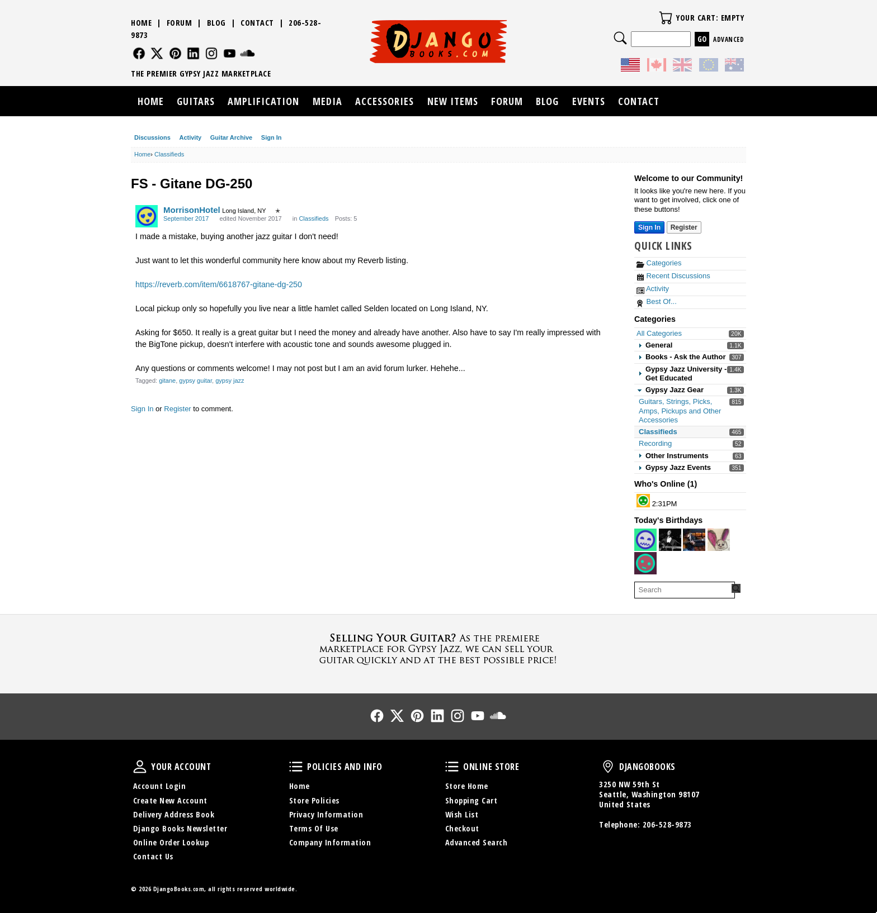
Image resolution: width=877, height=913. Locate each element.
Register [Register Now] (684, 227)
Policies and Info (296, 767)
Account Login (159, 786)
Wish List (462, 814)
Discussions (152, 137)
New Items (452, 101)
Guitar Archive (231, 137)
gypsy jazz (229, 380)
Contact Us (153, 856)
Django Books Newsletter (180, 828)
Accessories (384, 101)
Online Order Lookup (171, 842)
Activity (190, 137)
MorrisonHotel (191, 210)
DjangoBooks (608, 767)
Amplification (263, 101)
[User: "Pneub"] (645, 540)
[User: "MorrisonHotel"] (146, 216)
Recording (655, 443)
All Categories (659, 333)
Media (327, 101)
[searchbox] (684, 590)
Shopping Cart (471, 800)
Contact (257, 22)
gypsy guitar (195, 380)
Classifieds (658, 431)
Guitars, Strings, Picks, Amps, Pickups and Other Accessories (680, 410)
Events (588, 101)
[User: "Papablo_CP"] (694, 540)
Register (177, 409)
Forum (179, 22)
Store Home (466, 786)
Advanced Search (476, 842)
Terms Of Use (313, 828)
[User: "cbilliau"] (719, 540)
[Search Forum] (736, 588)
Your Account (140, 767)
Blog (216, 22)
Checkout (462, 828)
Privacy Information (326, 814)
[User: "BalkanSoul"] (670, 540)
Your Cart (666, 18)
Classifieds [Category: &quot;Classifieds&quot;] (313, 218)
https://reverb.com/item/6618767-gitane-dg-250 (218, 284)
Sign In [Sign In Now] (649, 227)
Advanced (728, 39)
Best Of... (656, 301)
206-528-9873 (667, 824)
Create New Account (170, 800)
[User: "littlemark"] (643, 500)
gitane (167, 380)
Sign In (271, 137)
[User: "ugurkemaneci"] (645, 563)
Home (141, 22)
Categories (658, 263)
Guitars (196, 101)
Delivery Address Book (174, 814)
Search (620, 38)
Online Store (452, 767)
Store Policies (314, 800)
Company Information (330, 842)
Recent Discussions (673, 276)
